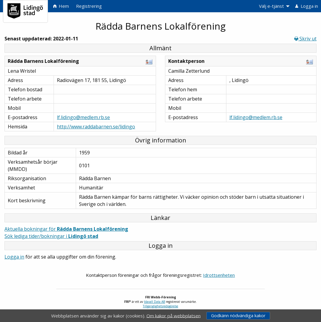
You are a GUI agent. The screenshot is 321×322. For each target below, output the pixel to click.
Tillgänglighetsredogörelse (160, 306)
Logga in (14, 256)
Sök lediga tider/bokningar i (51, 236)
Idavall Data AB (154, 302)
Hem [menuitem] (61, 6)
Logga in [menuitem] (306, 6)
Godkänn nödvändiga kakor (238, 315)
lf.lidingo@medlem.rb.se (83, 117)
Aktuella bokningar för (66, 229)
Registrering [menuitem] (89, 6)
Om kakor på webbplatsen (173, 315)
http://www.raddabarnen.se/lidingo (96, 126)
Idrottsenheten (219, 275)
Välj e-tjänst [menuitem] (271, 6)
